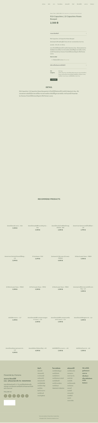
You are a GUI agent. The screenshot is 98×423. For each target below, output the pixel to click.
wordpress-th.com (55, 419)
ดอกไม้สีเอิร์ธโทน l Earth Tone (74, 76)
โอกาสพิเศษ (52, 4)
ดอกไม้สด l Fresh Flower (63, 76)
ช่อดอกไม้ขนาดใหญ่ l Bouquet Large (74, 72)
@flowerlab (66, 60)
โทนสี (68, 4)
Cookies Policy (56, 417)
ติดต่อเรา (91, 4)
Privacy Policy (50, 417)
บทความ (84, 4)
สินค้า (39, 4)
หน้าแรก (33, 4)
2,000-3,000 (59, 13)
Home (51, 13)
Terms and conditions (43, 417)
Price (54, 13)
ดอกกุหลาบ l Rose (81, 74)
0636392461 (26, 381)
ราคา (45, 4)
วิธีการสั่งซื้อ (76, 4)
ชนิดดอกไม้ (61, 4)
